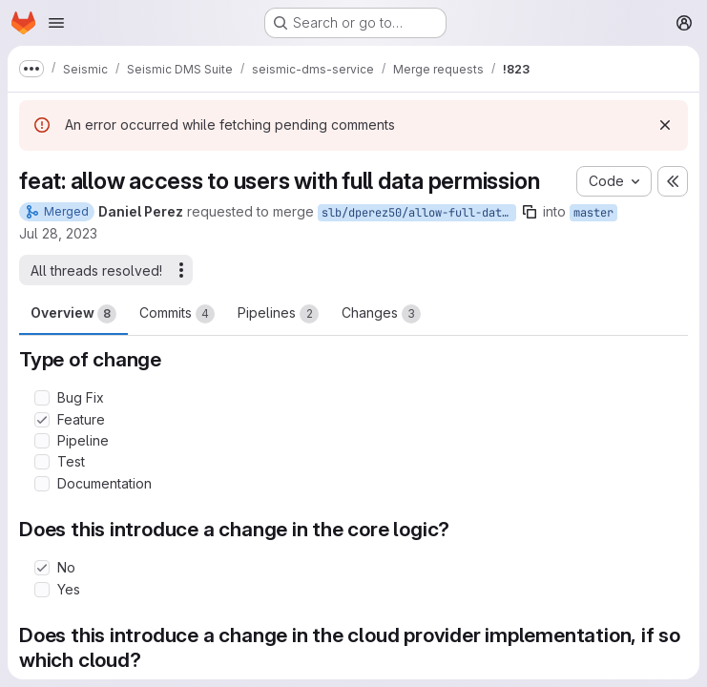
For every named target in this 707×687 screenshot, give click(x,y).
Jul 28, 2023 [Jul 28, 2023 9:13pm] (58, 233)
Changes (381, 313)
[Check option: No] (42, 567)
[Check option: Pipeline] (42, 440)
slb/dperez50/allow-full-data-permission (419, 212)
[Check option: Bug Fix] (42, 398)
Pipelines (278, 313)
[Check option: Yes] (42, 589)
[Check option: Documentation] (42, 483)
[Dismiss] (665, 125)
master (593, 212)
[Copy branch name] (529, 211)
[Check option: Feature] (42, 419)
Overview (73, 313)
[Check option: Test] (42, 461)
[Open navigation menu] (56, 23)
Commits (177, 313)
